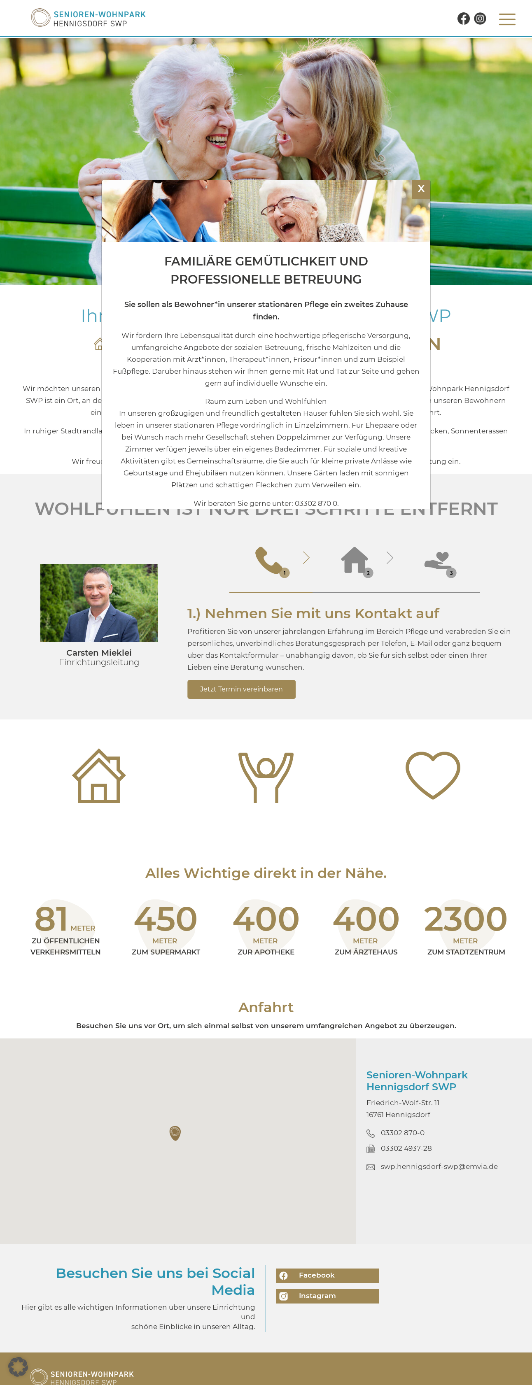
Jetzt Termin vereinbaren (241, 689)
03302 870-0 (403, 1133)
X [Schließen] (421, 188)
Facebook (305, 1276)
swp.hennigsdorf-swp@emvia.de (439, 1166)
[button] (176, 1133)
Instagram (306, 1296)
